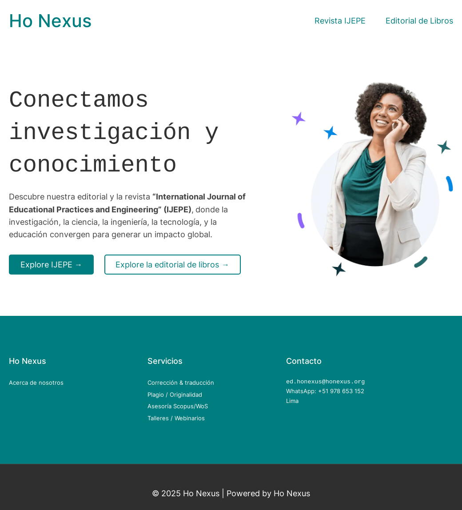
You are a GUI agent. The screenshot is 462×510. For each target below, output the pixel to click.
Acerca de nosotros (36, 382)
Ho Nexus (50, 21)
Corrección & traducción (180, 382)
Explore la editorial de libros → (172, 262)
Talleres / (161, 418)
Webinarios (190, 418)
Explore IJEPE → (51, 262)
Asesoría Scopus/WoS (177, 406)
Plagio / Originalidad (174, 394)
